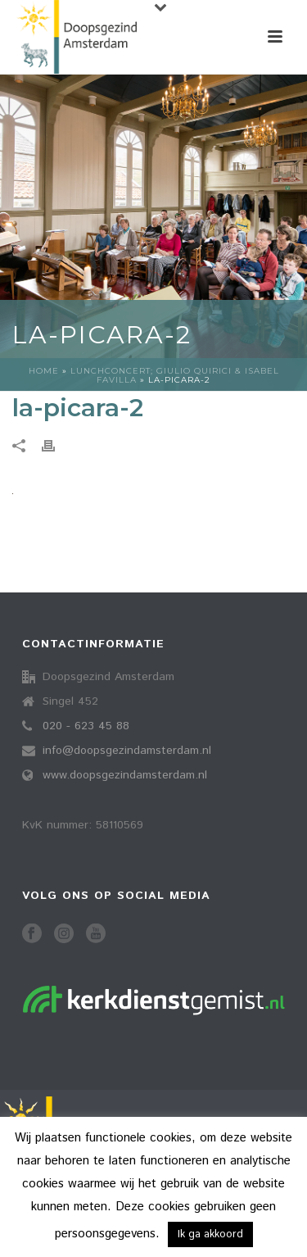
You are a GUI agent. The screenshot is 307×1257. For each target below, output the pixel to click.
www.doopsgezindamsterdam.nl (125, 775)
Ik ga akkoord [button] (210, 1234)
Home (44, 370)
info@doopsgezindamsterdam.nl (127, 750)
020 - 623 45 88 (86, 726)
